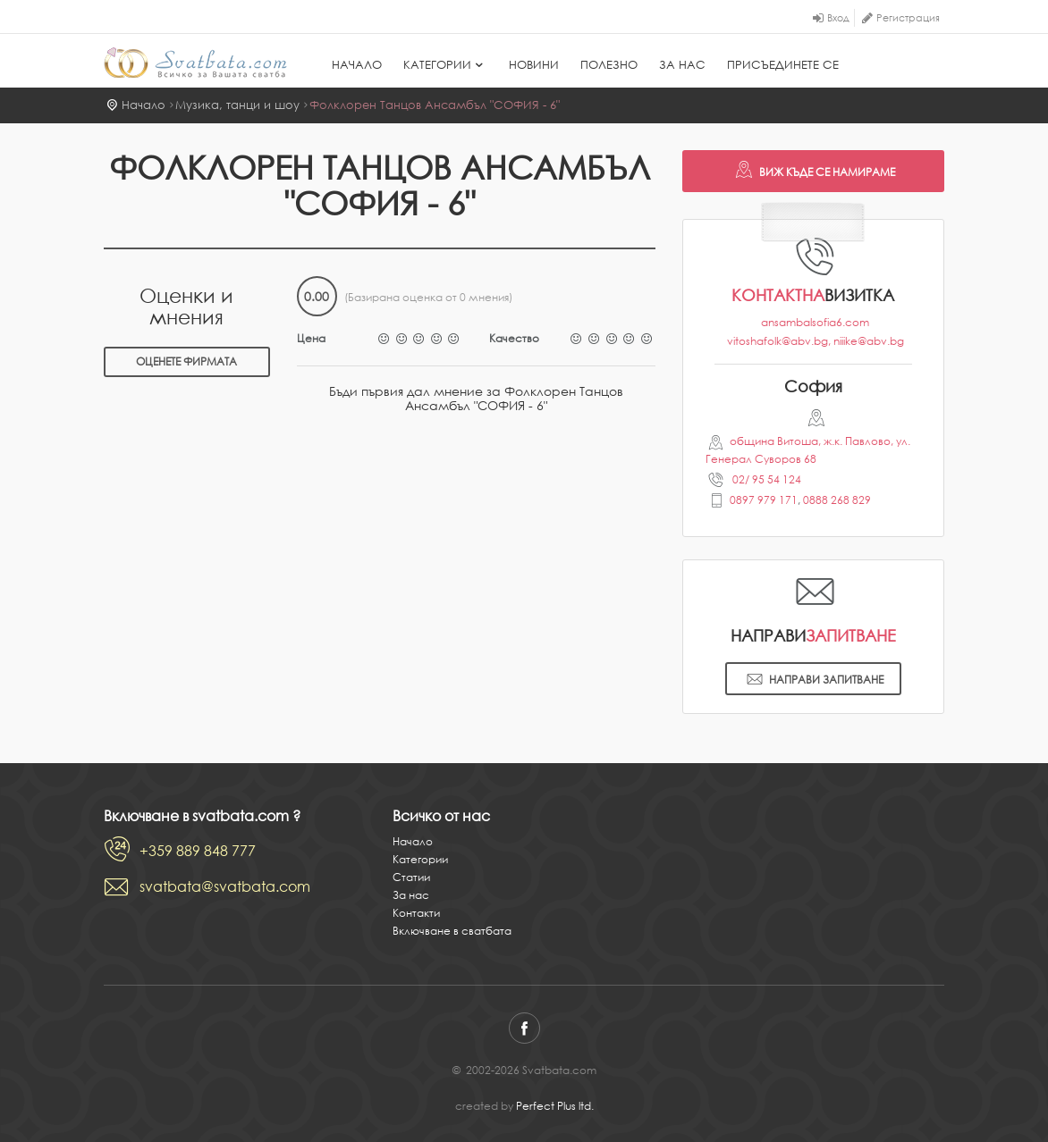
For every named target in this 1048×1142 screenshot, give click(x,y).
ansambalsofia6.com (815, 322)
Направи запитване (813, 681)
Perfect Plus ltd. (555, 1105)
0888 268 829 (837, 500)
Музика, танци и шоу (237, 105)
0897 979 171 (764, 500)
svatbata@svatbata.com (224, 886)
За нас (682, 64)
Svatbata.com (195, 62)
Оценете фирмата (186, 361)
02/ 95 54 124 (765, 479)
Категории (445, 64)
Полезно (609, 64)
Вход (838, 18)
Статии (411, 877)
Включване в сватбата (452, 930)
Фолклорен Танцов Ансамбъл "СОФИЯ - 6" (434, 105)
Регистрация (908, 18)
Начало (357, 64)
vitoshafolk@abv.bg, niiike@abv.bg (815, 340)
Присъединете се (783, 64)
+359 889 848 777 (197, 851)
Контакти (416, 912)
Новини (534, 64)
